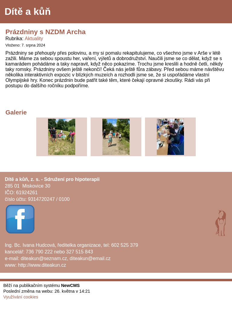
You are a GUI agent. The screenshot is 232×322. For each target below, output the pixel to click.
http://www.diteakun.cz (42, 265)
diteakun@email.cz (90, 258)
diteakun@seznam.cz (44, 258)
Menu (219, 11)
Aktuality (34, 38)
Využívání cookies (20, 297)
